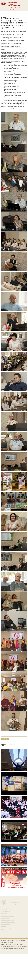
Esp (15, 7)
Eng (11, 7)
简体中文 (12, 9)
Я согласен (6, 951)
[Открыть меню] (25, 3)
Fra (19, 7)
